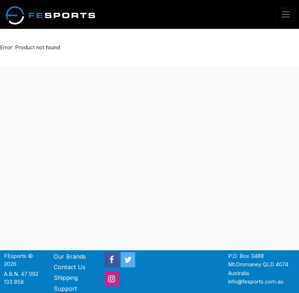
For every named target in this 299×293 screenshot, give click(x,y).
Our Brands (70, 256)
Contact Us (70, 267)
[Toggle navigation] (285, 14)
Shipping (66, 277)
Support (65, 288)
